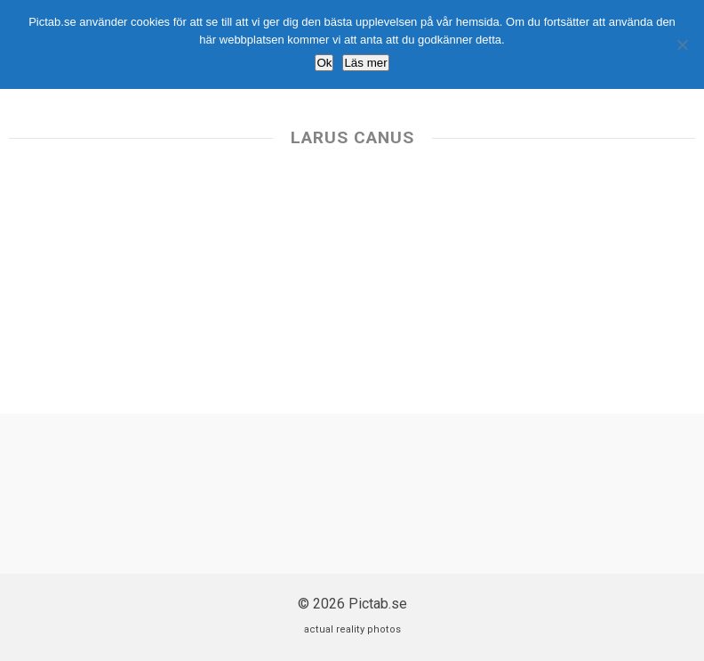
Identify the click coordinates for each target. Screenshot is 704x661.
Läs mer (365, 62)
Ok (324, 62)
